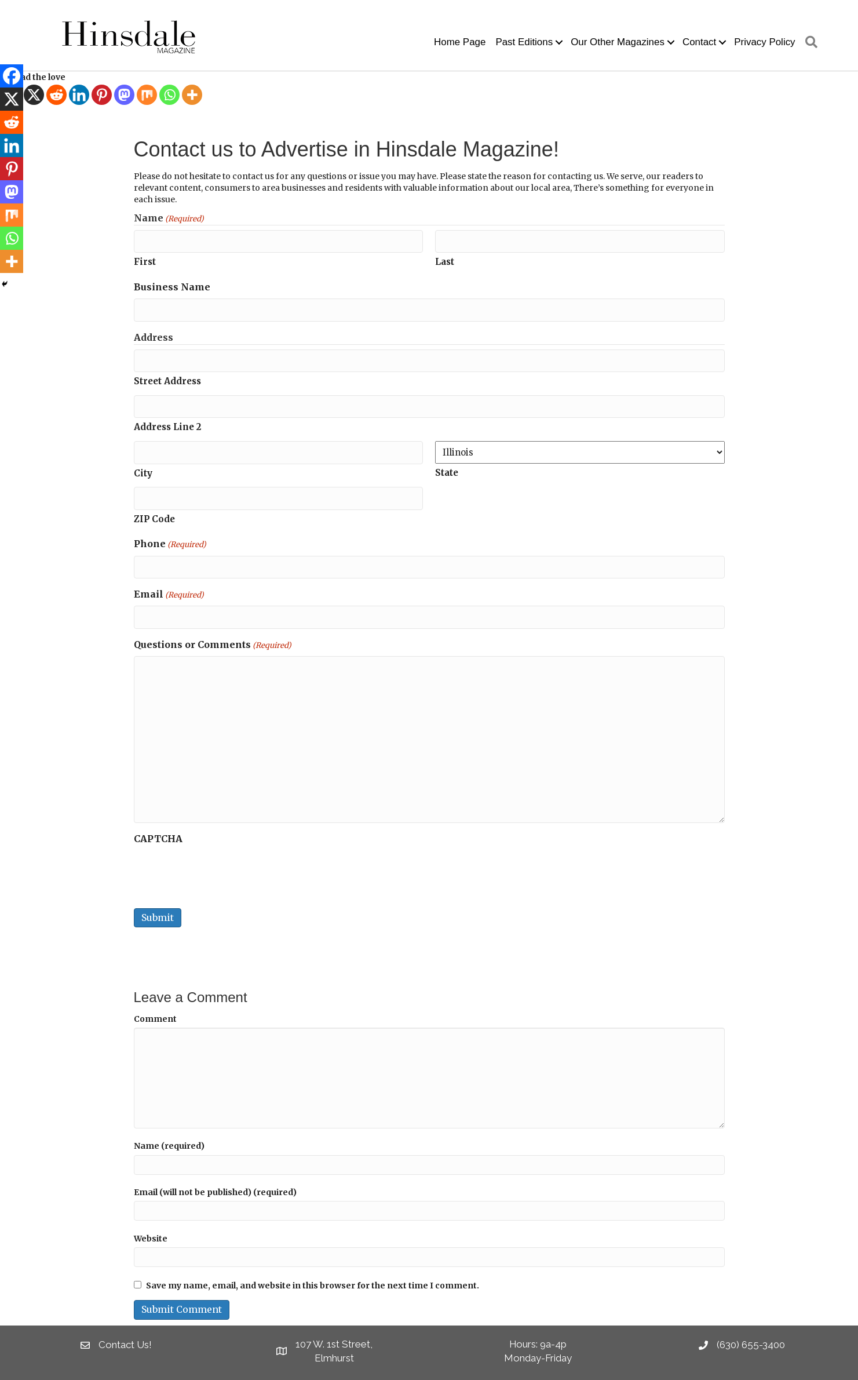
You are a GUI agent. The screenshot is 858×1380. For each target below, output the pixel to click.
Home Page (459, 42)
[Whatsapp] (169, 95)
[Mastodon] (124, 95)
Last (444, 261)
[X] (34, 95)
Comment (155, 1019)
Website (150, 1238)
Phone (170, 544)
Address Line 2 (167, 426)
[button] (559, 42)
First (145, 261)
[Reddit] (56, 95)
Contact (699, 42)
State (446, 472)
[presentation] (222, 872)
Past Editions (524, 42)
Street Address (167, 381)
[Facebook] (11, 76)
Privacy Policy (764, 42)
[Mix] (147, 95)
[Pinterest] (102, 95)
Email (169, 594)
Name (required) (169, 1146)
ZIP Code (154, 519)
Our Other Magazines (618, 42)
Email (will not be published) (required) (215, 1192)
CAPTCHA (158, 838)
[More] (192, 95)
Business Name (172, 287)
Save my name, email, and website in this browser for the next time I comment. (312, 1285)
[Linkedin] (79, 95)
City (143, 473)
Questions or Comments (212, 645)
